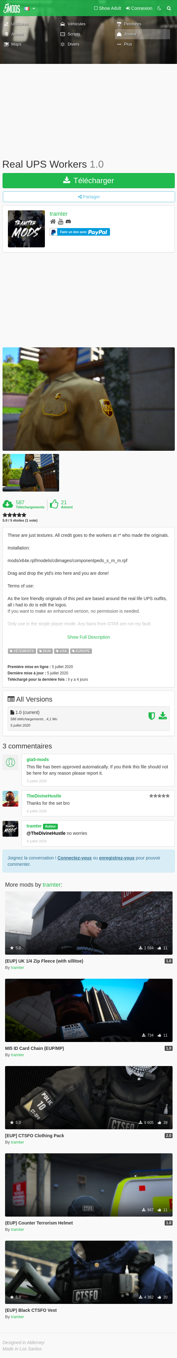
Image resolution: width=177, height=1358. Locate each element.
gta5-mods (38, 759)
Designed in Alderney (24, 1342)
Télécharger (88, 180)
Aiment (67, 507)
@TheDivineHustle (46, 833)
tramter (59, 214)
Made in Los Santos (22, 1348)
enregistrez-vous (116, 857)
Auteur (50, 826)
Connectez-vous (75, 857)
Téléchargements (30, 507)
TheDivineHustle (44, 795)
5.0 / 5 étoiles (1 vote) (20, 520)
